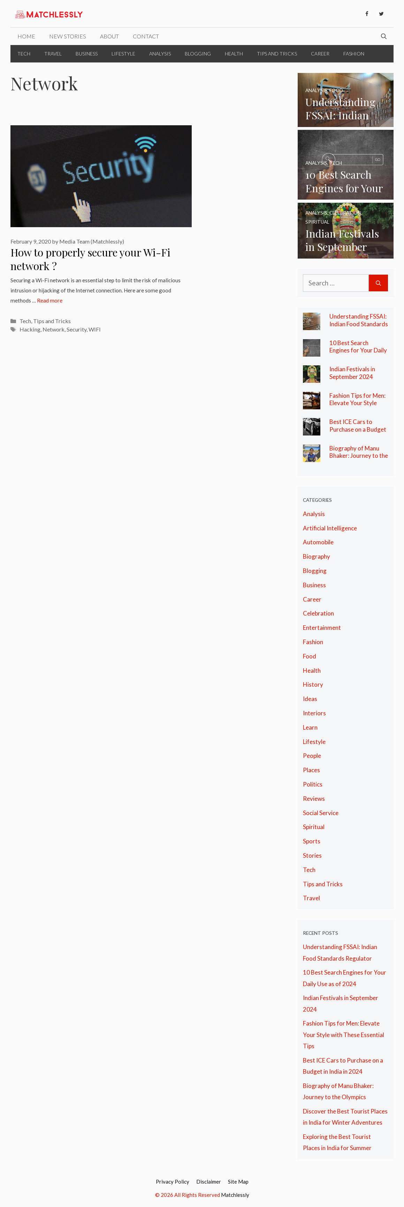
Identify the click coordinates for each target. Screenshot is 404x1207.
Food (309, 656)
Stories (312, 855)
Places (311, 770)
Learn (310, 727)
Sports (311, 841)
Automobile (318, 542)
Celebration (318, 613)
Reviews (314, 798)
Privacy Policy (172, 1181)
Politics (312, 784)
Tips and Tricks (277, 54)
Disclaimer (208, 1181)
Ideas (310, 698)
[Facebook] (367, 14)
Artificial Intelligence (330, 528)
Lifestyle (123, 54)
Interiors (314, 713)
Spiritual (314, 826)
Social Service (320, 813)
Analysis (160, 54)
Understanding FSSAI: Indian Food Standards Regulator (358, 324)
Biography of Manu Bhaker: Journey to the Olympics (358, 456)
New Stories (67, 36)
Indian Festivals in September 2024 (352, 372)
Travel (53, 54)
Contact (146, 36)
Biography (316, 556)
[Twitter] (381, 14)
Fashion (353, 54)
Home (26, 36)
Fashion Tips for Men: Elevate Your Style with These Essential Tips (357, 407)
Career (320, 54)
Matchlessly (235, 1195)
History (313, 684)
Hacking (30, 329)
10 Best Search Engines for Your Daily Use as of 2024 (358, 350)
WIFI (95, 329)
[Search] (378, 283)
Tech (23, 54)
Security (76, 329)
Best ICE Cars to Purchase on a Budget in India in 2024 (357, 429)
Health (234, 54)
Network (53, 329)
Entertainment (322, 627)
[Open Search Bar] (384, 36)
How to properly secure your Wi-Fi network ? (90, 259)
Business (87, 54)
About (109, 36)
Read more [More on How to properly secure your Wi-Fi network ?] (49, 300)
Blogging (198, 54)
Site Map (238, 1181)
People (312, 755)
